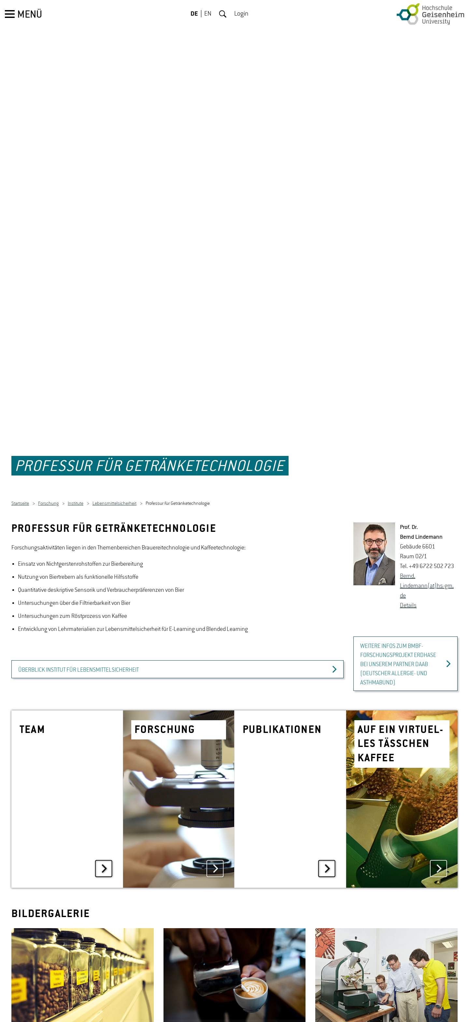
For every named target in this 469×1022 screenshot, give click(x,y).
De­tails (408, 577)
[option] (83, 947)
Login (241, 14)
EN (207, 14)
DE (194, 14)
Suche (223, 14)
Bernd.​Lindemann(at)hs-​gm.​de (427, 558)
